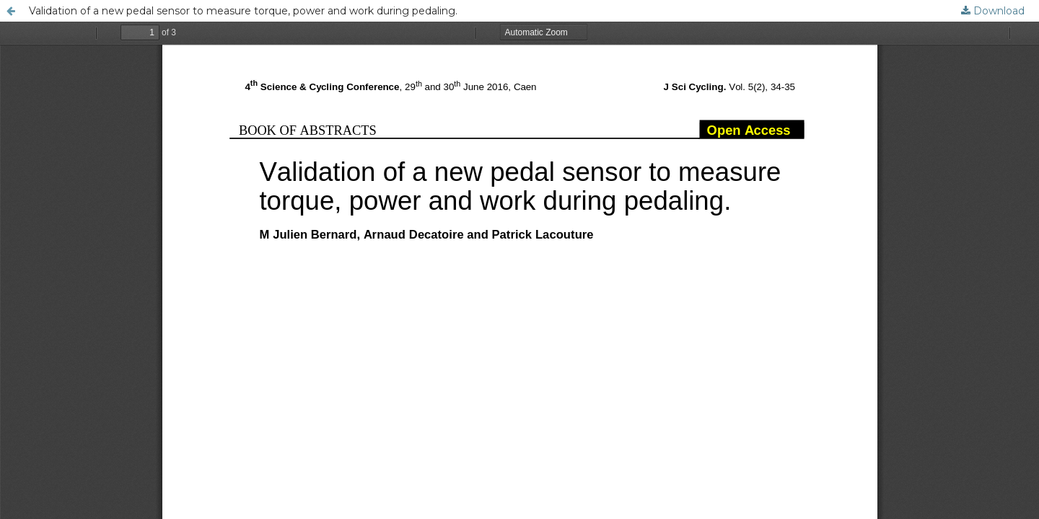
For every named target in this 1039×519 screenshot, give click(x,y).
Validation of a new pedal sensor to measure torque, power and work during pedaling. (243, 10)
